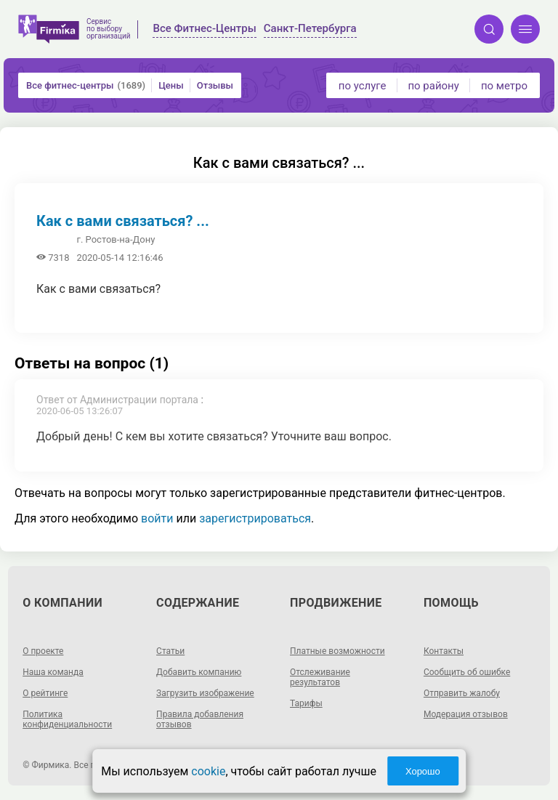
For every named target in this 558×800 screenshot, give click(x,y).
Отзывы (215, 85)
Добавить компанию (198, 672)
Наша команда (53, 672)
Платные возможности (337, 651)
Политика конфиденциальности (67, 719)
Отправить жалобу (462, 693)
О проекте (43, 651)
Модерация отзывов (466, 714)
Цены (171, 85)
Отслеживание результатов (320, 677)
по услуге (363, 85)
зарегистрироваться (255, 518)
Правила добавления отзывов (199, 719)
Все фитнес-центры (85, 85)
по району (433, 85)
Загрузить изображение (205, 693)
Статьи (170, 651)
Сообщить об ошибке (467, 672)
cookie (208, 771)
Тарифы (306, 703)
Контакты (444, 651)
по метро (504, 85)
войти (157, 518)
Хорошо (422, 771)
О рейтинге (45, 693)
